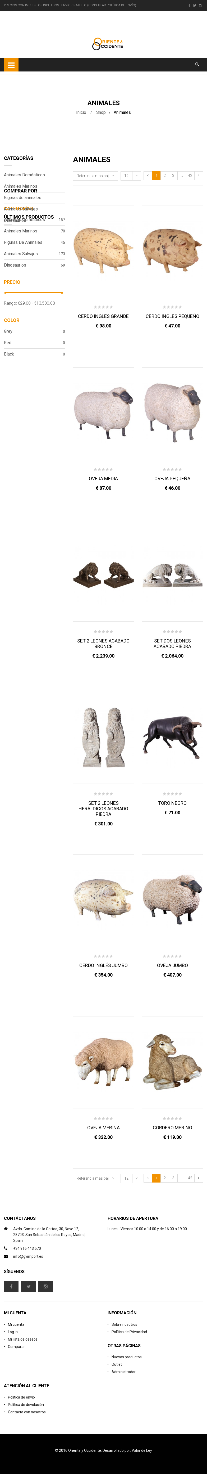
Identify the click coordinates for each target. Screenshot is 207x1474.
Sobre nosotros (124, 1324)
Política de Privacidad (129, 1332)
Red (34, 397)
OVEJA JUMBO (172, 965)
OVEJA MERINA (103, 1127)
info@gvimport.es (28, 1256)
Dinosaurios (15, 220)
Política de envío (21, 1397)
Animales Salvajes (21, 209)
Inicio (81, 112)
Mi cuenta (16, 1324)
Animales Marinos (20, 186)
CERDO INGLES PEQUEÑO (172, 316)
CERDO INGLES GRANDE (103, 316)
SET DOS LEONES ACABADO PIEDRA (172, 643)
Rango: (10, 357)
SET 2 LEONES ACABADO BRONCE (103, 643)
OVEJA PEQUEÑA (172, 478)
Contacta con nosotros (27, 1412)
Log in (13, 1332)
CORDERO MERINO (172, 1127)
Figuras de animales (22, 197)
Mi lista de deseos (23, 1339)
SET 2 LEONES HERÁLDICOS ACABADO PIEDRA (103, 808)
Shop (101, 112)
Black (34, 408)
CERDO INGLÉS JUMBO (103, 965)
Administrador (124, 1372)
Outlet (117, 1364)
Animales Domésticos (24, 174)
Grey (34, 386)
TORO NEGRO (172, 803)
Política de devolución (26, 1405)
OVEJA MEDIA (103, 478)
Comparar (16, 1347)
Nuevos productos (127, 1357)
